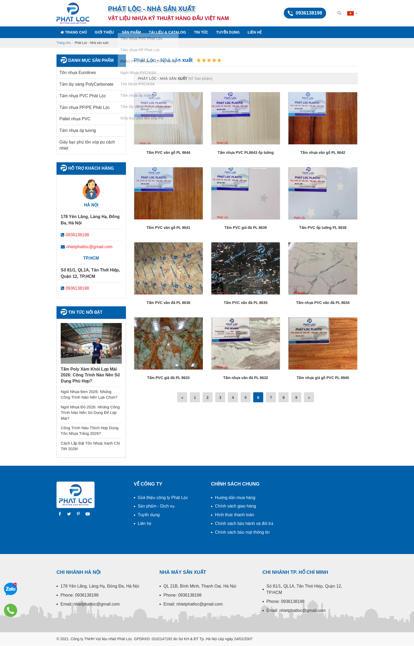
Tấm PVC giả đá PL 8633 (168, 378)
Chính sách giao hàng (235, 506)
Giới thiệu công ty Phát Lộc (163, 497)
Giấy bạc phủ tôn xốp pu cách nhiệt (87, 145)
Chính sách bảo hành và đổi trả (244, 523)
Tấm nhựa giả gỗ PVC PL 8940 (323, 378)
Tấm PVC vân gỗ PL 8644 (168, 152)
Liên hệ (255, 32)
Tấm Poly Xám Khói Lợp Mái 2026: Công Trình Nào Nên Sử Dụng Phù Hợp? (90, 375)
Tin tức (201, 32)
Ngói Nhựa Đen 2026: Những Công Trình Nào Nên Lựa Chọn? (89, 394)
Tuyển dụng (228, 32)
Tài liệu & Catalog (167, 32)
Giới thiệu (104, 32)
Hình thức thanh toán (234, 515)
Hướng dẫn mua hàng (235, 497)
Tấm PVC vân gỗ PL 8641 (168, 227)
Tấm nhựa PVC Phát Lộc (82, 96)
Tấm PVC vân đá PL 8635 (245, 303)
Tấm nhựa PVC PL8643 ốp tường (246, 152)
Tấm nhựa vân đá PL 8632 (245, 378)
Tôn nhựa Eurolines (77, 72)
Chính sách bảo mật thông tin (242, 532)
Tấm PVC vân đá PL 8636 (168, 303)
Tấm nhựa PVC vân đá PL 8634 (323, 303)
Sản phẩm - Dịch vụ (156, 506)
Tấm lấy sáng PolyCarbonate (86, 84)
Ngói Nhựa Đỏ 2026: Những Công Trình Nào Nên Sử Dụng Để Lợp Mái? (90, 413)
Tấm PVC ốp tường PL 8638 (322, 227)
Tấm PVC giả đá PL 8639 (245, 227)
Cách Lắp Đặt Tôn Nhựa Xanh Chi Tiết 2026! (90, 446)
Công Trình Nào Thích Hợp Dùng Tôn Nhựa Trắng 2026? (90, 431)
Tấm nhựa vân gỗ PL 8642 (322, 152)
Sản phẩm (131, 32)
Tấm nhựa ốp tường (77, 130)
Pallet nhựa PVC (75, 119)
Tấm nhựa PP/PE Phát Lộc (84, 107)
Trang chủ (73, 32)
